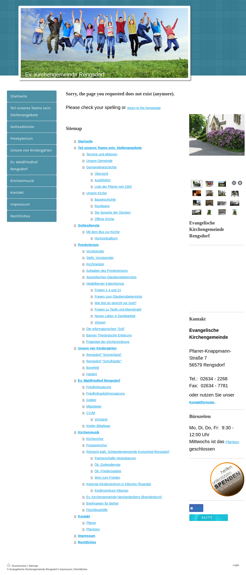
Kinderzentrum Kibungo (111, 490)
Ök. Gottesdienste (107, 464)
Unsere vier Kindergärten (97, 348)
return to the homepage (144, 108)
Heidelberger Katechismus (105, 283)
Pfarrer (91, 523)
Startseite (85, 141)
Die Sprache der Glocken (113, 212)
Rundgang (102, 206)
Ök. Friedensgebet (108, 471)
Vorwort (100, 322)
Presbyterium (88, 245)
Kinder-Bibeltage (98, 426)
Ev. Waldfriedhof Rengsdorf (99, 380)
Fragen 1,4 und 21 (108, 290)
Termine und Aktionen (101, 154)
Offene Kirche (104, 219)
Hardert (91, 374)
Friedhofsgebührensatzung (105, 393)
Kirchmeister (95, 264)
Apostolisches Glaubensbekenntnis (111, 277)
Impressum (86, 536)
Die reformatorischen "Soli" (105, 329)
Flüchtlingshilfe (97, 510)
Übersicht (101, 174)
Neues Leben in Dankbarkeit (115, 316)
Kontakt (84, 516)
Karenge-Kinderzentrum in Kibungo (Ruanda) (118, 484)
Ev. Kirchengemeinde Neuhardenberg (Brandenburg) (124, 497)
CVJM (90, 413)
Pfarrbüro (93, 529)
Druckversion (17, 565)
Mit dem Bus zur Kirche (103, 232)
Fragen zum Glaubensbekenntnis (118, 296)
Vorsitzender (95, 251)
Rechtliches (87, 542)
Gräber (91, 400)
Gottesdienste (88, 225)
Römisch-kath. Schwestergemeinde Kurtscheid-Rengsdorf (127, 452)
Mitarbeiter (94, 406)
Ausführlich (103, 180)
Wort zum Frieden (107, 477)
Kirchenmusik (88, 432)
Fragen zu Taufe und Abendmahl (118, 309)
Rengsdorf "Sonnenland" (104, 355)
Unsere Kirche (96, 193)
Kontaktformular (201, 402)
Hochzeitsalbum (106, 238)
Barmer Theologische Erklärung (109, 335)
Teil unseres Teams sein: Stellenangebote (110, 148)
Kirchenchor (95, 439)
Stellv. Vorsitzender (100, 258)
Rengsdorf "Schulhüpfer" (104, 361)
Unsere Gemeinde (99, 161)
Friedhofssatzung (98, 387)
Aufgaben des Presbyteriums (107, 270)
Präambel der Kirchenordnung (107, 342)
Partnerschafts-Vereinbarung (115, 458)
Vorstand (101, 419)
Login (236, 565)
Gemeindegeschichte (101, 167)
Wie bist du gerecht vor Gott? (115, 303)
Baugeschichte (105, 199)
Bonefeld (92, 367)
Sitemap (33, 565)
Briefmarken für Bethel (102, 503)
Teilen (196, 508)
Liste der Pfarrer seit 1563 (113, 186)
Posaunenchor (96, 445)
